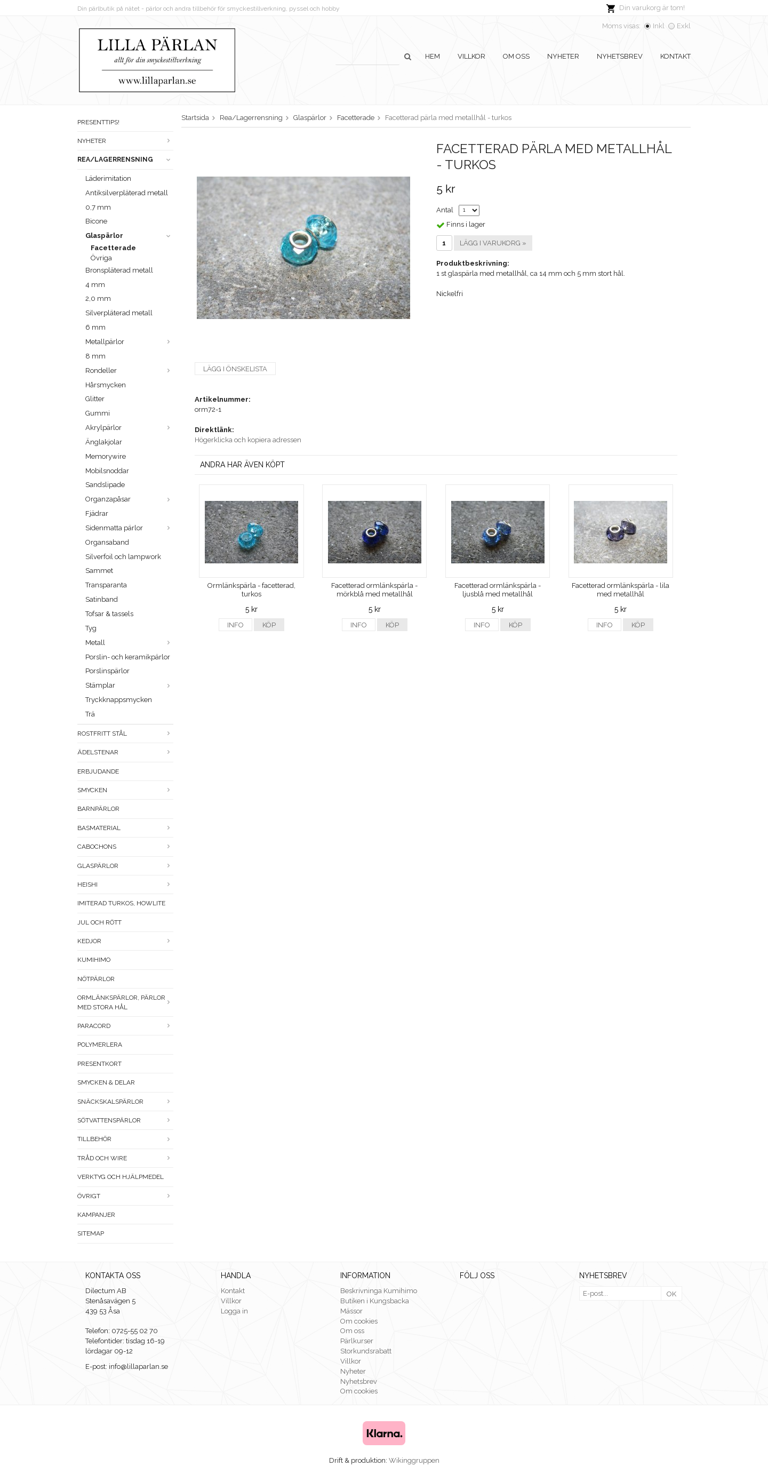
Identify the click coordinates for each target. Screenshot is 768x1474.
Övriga (101, 258)
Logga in (234, 1311)
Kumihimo (93, 959)
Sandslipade (105, 485)
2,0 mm (98, 298)
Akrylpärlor (129, 428)
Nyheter (563, 56)
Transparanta (106, 585)
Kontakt (675, 56)
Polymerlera (99, 1044)
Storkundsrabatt (365, 1351)
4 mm (95, 285)
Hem (432, 56)
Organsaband (107, 542)
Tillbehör (125, 1139)
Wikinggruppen (414, 1460)
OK (671, 1294)
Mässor (351, 1311)
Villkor (471, 56)
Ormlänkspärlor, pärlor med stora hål (125, 1002)
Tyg (91, 628)
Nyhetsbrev (620, 56)
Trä (90, 714)
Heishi (125, 884)
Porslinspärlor (107, 671)
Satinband (101, 599)
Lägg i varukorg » (493, 243)
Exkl (684, 26)
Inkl (659, 26)
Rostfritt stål (125, 733)
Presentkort (99, 1063)
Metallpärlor (129, 342)
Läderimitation (108, 178)
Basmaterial (125, 828)
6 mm (95, 327)
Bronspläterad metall (119, 270)
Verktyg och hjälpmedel (120, 1177)
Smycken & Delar (106, 1082)
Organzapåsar (129, 499)
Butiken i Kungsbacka (374, 1301)
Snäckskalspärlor (125, 1101)
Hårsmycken (105, 385)
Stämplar (129, 685)
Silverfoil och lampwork (123, 557)
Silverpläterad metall (119, 313)
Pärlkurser (356, 1341)
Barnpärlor (98, 808)
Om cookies (359, 1321)
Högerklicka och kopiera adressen (248, 440)
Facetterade (113, 248)
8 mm (95, 356)
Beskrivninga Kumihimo (378, 1291)
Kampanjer (96, 1214)
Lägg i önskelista (235, 369)
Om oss (516, 56)
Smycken (125, 790)
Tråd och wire (125, 1158)
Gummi (97, 413)
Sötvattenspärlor (125, 1120)
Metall (129, 643)
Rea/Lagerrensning (125, 159)
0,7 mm (98, 207)
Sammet (99, 571)
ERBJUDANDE (98, 771)
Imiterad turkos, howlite (121, 903)
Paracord (125, 1026)
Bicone (96, 221)
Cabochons (125, 846)
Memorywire (105, 456)
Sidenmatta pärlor (129, 528)
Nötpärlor (96, 979)
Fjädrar (96, 513)
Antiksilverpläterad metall (126, 193)
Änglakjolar (103, 442)
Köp (269, 625)
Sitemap (90, 1233)
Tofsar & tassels (109, 614)
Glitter (95, 399)
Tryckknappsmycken (118, 700)
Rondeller (129, 370)
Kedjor (125, 941)
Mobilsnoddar (107, 471)
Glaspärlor (129, 236)
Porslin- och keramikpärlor (127, 657)
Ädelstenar (125, 752)
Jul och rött (99, 922)
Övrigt (125, 1196)
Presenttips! (98, 122)
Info (235, 625)
